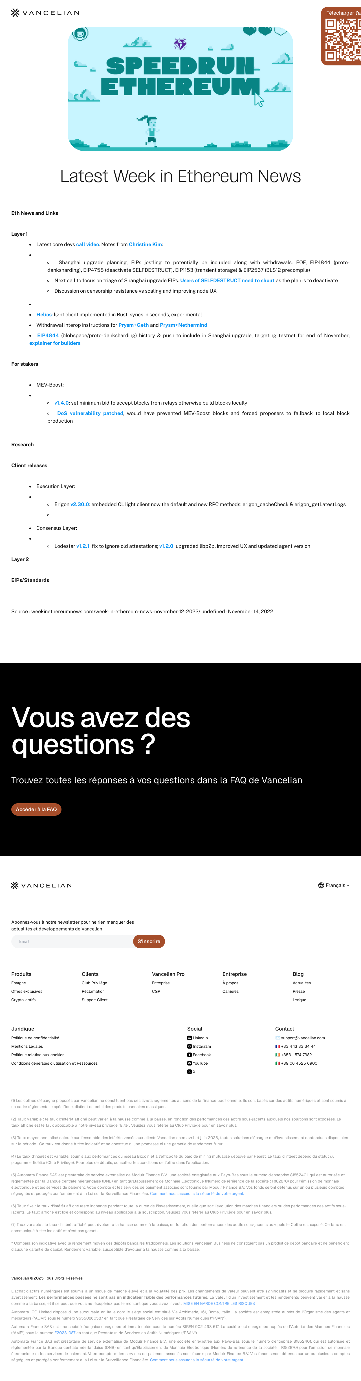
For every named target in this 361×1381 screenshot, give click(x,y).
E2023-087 (64, 1332)
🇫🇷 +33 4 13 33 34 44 (295, 1046)
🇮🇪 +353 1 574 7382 (293, 1054)
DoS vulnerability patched (90, 413)
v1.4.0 (61, 403)
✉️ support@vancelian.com (300, 1037)
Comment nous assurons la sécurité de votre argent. (197, 1193)
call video (87, 244)
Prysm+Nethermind (183, 325)
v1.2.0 (166, 546)
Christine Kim (145, 244)
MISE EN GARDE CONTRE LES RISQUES (219, 1303)
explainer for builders (54, 343)
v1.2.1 (82, 546)
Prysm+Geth (133, 325)
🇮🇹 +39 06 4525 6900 (296, 1063)
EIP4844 (48, 335)
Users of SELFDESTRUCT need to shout (227, 280)
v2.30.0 (80, 504)
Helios (44, 314)
